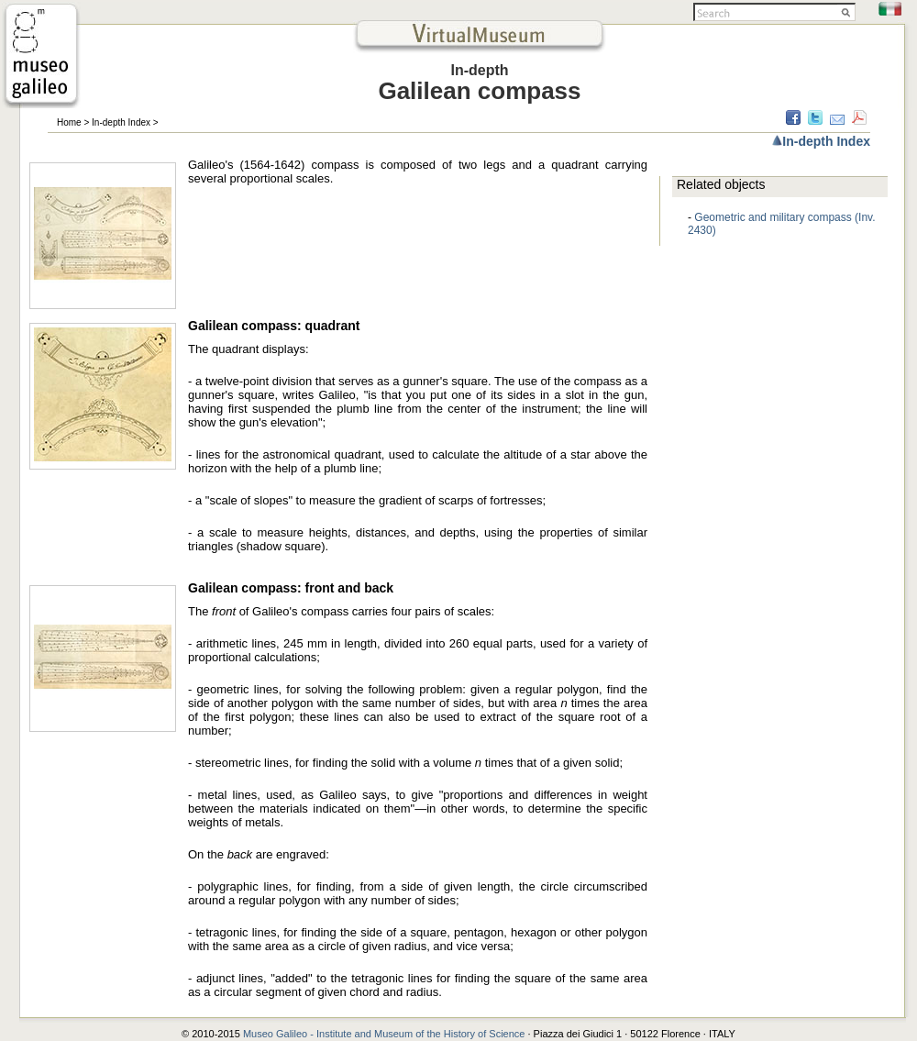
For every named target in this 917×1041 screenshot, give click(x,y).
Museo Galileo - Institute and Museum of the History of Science (385, 1033)
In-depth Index (121, 122)
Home (69, 122)
